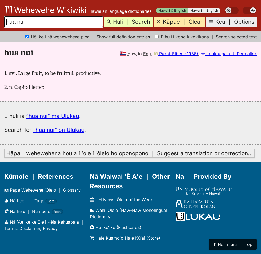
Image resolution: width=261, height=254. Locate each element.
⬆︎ (232, 244)
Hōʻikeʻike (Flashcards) (115, 227)
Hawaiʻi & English (172, 11)
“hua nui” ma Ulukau (52, 116)
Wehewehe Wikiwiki (45, 10)
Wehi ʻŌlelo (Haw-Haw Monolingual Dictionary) (128, 213)
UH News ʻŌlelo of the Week (121, 199)
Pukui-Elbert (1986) (176, 53)
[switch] (232, 10)
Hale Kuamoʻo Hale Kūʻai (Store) (125, 238)
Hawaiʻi (196, 11)
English (212, 11)
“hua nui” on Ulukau (58, 129)
